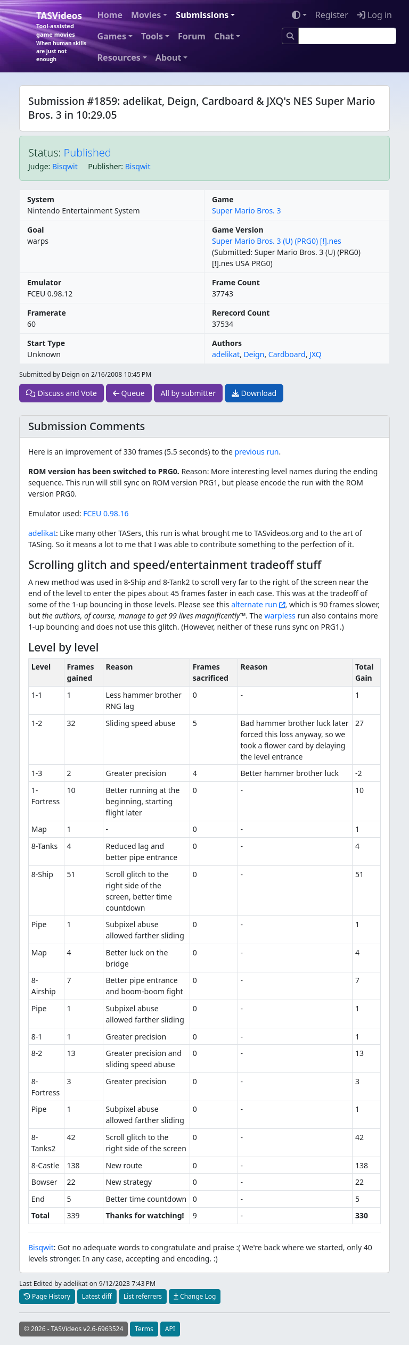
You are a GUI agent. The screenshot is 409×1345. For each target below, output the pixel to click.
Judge (38, 166)
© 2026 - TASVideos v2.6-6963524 (73, 1328)
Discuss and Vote (61, 393)
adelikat (226, 354)
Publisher (104, 166)
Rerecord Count (240, 313)
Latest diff (97, 1296)
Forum (192, 36)
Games (111, 36)
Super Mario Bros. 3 (246, 210)
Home (109, 15)
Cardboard (287, 354)
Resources (119, 57)
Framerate (46, 313)
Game (223, 199)
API (170, 1328)
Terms (144, 1328)
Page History (47, 1296)
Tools (152, 36)
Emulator (44, 282)
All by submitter (188, 393)
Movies (146, 15)
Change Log (195, 1296)
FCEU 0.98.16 (105, 513)
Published (87, 152)
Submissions (202, 15)
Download (254, 393)
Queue (129, 393)
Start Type (46, 343)
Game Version (238, 230)
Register (331, 15)
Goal (35, 230)
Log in (374, 15)
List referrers (143, 1296)
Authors (227, 343)
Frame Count (236, 282)
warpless (280, 615)
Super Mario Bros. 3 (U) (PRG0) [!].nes (276, 241)
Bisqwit (65, 166)
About (169, 57)
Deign (253, 354)
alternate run (254, 604)
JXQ (315, 354)
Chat (224, 36)
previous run (256, 452)
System (40, 199)
